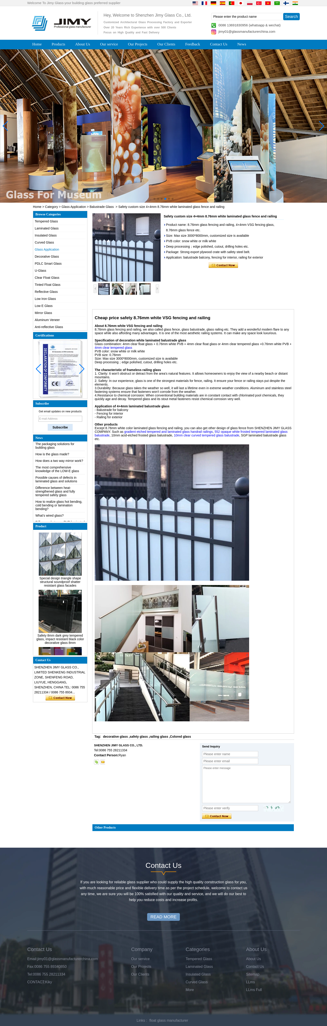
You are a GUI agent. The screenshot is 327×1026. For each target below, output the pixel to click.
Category (51, 207)
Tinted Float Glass (47, 284)
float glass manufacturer (168, 1020)
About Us (82, 44)
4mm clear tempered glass (113, 347)
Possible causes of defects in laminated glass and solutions (56, 481)
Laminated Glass (47, 228)
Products (58, 44)
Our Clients (166, 44)
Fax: (30, 967)
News (241, 44)
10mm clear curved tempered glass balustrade (206, 435)
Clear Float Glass (47, 277)
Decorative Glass (47, 256)
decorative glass (115, 736)
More (190, 990)
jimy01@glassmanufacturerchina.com (246, 31)
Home (37, 44)
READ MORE (163, 916)
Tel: (30, 974)
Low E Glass (44, 306)
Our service (109, 44)
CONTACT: (36, 982)
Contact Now (60, 698)
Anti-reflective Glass (49, 327)
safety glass (139, 736)
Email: (32, 959)
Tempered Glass (46, 221)
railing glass (159, 736)
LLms (250, 982)
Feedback (192, 44)
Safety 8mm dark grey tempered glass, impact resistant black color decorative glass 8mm (60, 641)
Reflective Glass (46, 292)
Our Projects (137, 44)
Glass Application (74, 207)
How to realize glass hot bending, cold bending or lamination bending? (58, 507)
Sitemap (253, 974)
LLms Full (254, 990)
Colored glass (180, 736)
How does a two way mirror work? (59, 463)
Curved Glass (44, 242)
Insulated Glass (46, 235)
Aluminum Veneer (47, 320)
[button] (154, 199)
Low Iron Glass (45, 299)
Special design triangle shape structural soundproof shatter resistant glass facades (60, 584)
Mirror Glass (43, 313)
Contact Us (218, 44)
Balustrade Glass (101, 207)
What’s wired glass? (49, 518)
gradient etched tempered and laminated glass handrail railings (168, 431)
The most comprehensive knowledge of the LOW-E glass (57, 471)
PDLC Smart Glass (48, 263)
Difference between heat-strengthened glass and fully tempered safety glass (55, 493)
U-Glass (40, 270)
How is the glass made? (52, 456)
